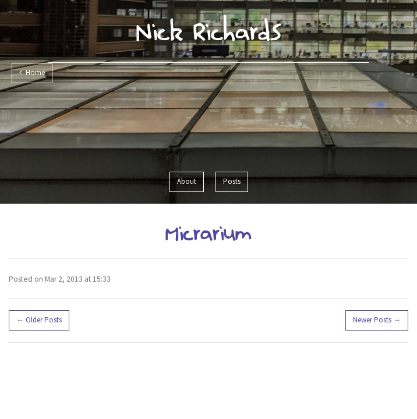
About (186, 181)
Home (32, 72)
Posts (232, 181)
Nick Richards (208, 31)
